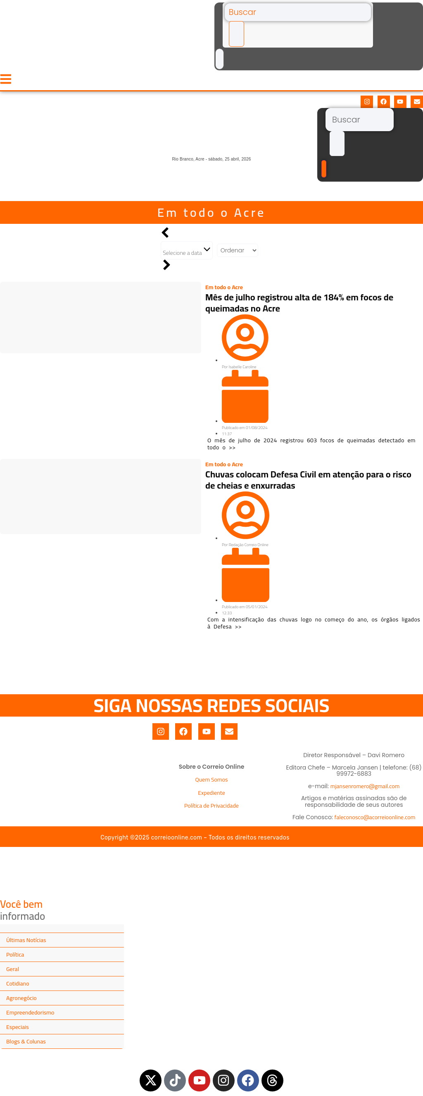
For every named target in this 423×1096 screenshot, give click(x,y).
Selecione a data (187, 254)
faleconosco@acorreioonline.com (375, 820)
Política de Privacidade (211, 809)
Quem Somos (211, 783)
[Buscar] (295, 12)
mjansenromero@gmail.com (365, 789)
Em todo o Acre (211, 216)
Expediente (211, 796)
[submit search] (234, 36)
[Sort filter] (237, 254)
